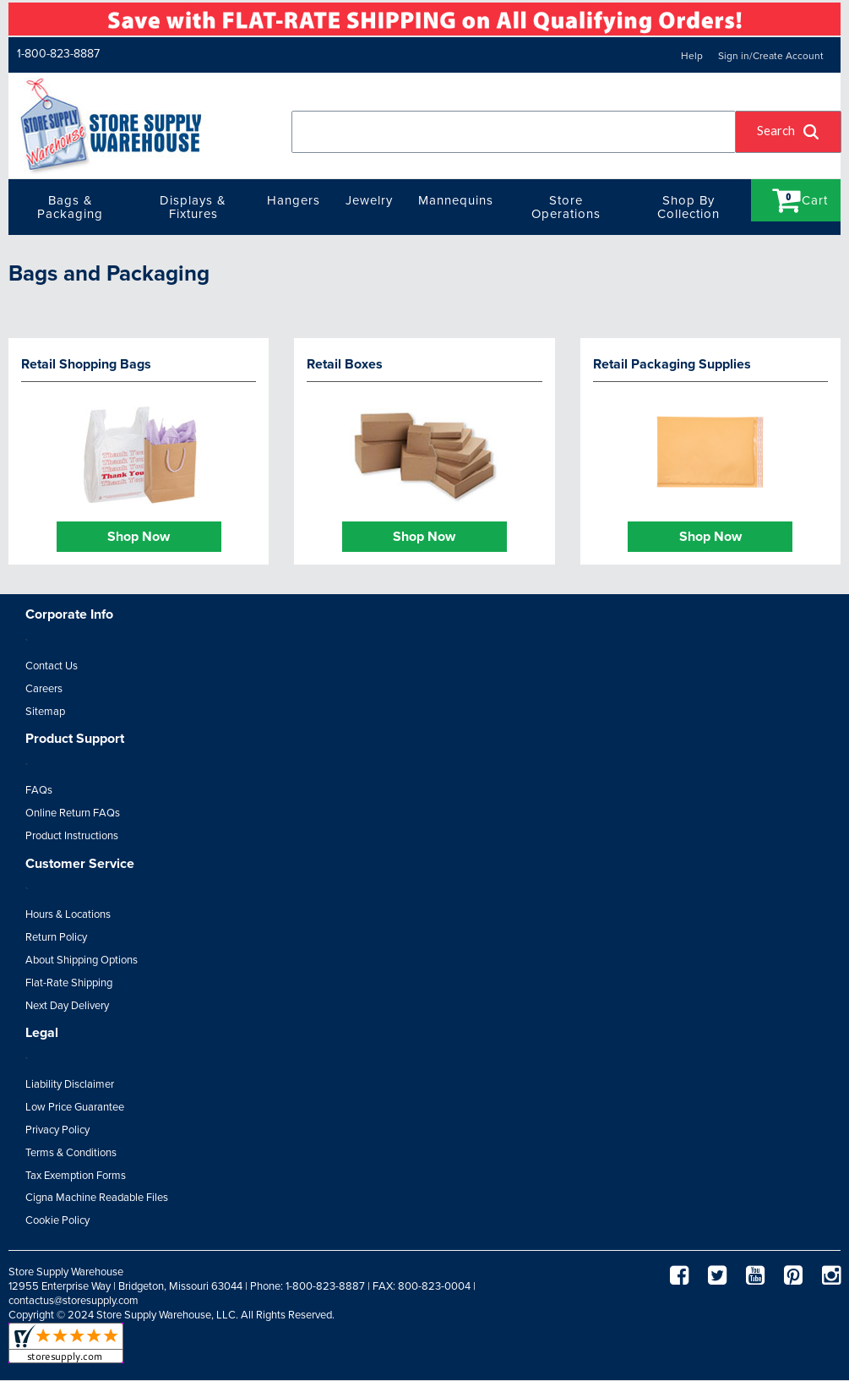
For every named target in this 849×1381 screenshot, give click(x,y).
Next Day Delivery (67, 1006)
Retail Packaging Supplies (672, 364)
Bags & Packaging (70, 207)
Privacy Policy (57, 1130)
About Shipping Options (81, 960)
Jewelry (369, 200)
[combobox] (513, 132)
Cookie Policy (57, 1220)
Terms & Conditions (71, 1153)
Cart (800, 199)
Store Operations (566, 207)
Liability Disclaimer (69, 1084)
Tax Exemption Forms (75, 1175)
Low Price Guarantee (74, 1107)
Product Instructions (71, 836)
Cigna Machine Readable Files (96, 1197)
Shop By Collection (688, 207)
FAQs (38, 790)
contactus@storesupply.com (73, 1300)
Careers (44, 689)
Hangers (293, 200)
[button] (788, 132)
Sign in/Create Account (771, 56)
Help (692, 56)
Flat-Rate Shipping (68, 983)
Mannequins (455, 200)
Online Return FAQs (72, 813)
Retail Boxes (345, 364)
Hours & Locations (68, 914)
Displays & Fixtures (193, 207)
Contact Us (51, 666)
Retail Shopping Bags (86, 364)
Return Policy (56, 937)
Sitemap (45, 711)
